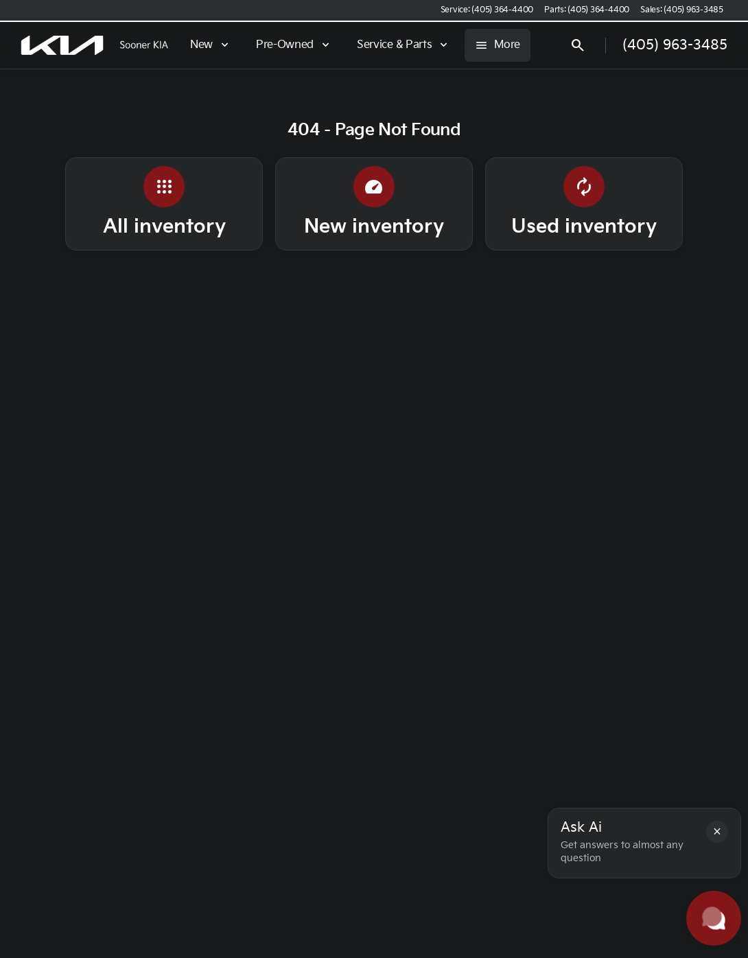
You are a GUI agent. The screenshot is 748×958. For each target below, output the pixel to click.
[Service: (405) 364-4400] (487, 10)
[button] (717, 832)
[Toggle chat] (713, 918)
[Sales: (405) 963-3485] (682, 10)
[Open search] (669, 45)
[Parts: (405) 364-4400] (586, 10)
